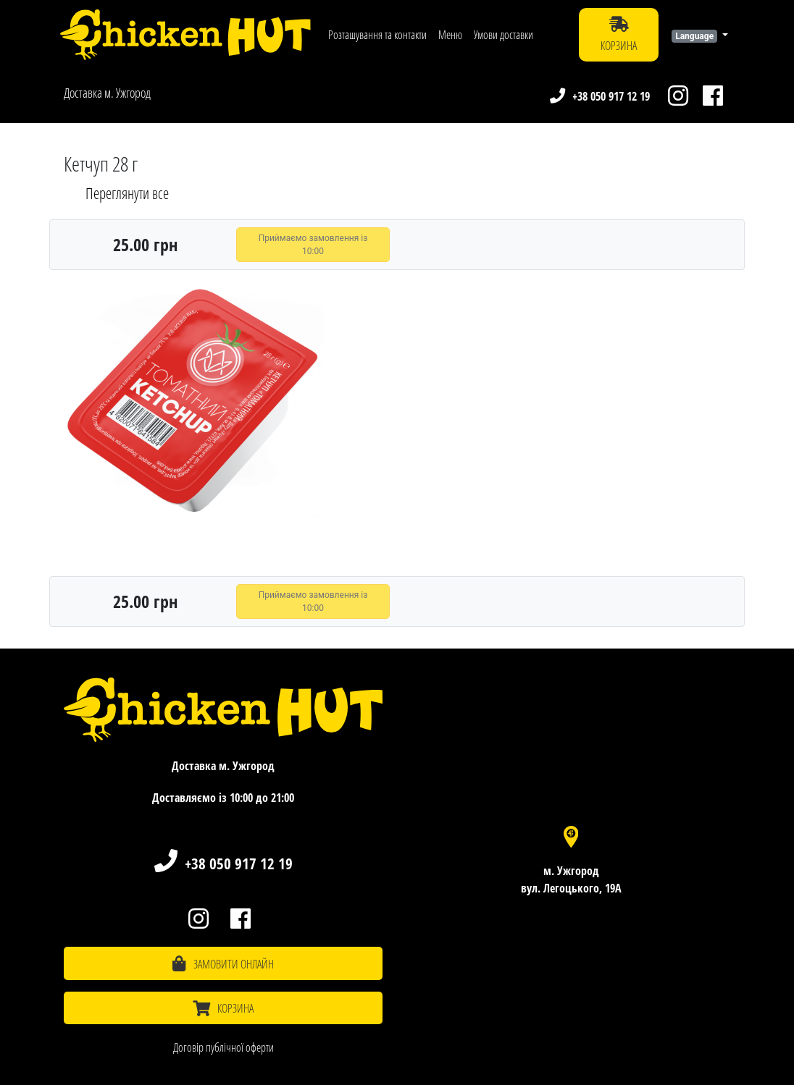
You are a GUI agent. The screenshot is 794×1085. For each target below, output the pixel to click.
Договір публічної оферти (223, 1047)
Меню (450, 35)
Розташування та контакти (377, 35)
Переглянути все (127, 193)
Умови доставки (503, 35)
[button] (700, 34)
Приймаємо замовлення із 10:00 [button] (313, 244)
